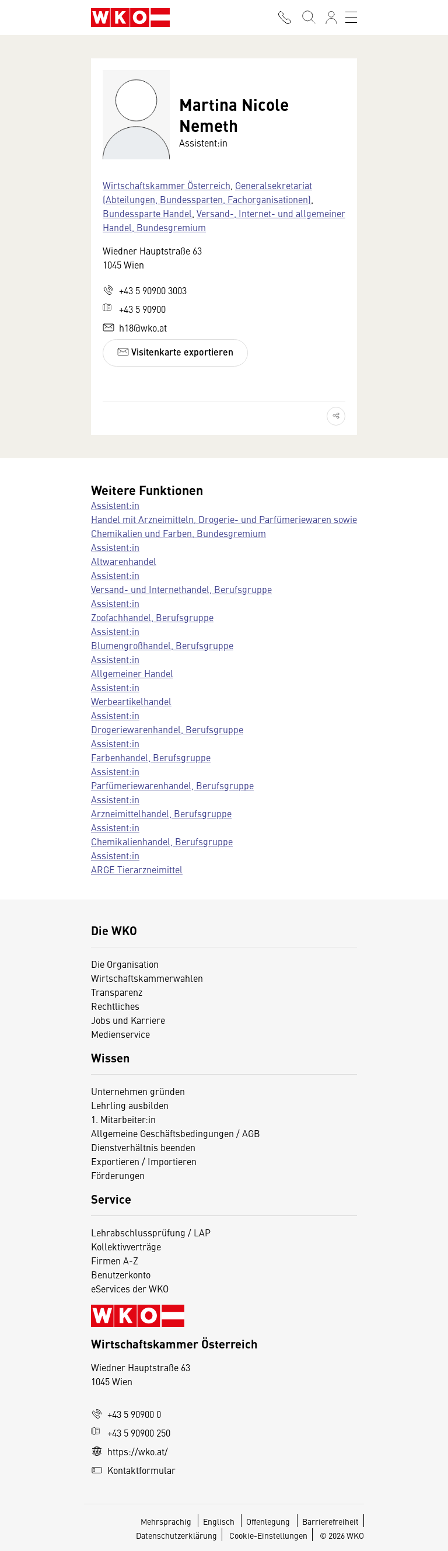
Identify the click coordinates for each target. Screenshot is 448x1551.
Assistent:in (115, 505)
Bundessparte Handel (147, 213)
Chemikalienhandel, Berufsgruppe (162, 841)
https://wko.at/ (129, 1451)
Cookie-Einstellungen (268, 1535)
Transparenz (116, 991)
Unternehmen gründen (138, 1091)
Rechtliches (115, 1005)
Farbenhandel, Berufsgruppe (151, 757)
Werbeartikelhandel (131, 701)
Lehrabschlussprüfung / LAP (151, 1232)
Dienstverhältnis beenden (143, 1147)
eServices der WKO (130, 1288)
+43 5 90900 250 (130, 1432)
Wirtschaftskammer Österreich (166, 185)
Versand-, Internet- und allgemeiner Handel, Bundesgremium (224, 220)
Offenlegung (268, 1521)
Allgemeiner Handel (132, 673)
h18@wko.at (135, 327)
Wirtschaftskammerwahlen (147, 977)
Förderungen (118, 1175)
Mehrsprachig (167, 1521)
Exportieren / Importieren (144, 1161)
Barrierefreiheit (330, 1521)
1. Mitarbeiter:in (123, 1119)
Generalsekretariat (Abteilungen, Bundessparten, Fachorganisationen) (207, 192)
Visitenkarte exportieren (175, 351)
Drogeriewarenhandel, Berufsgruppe (167, 729)
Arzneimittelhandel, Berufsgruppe (161, 813)
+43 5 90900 (134, 308)
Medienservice (120, 1033)
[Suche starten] (308, 17)
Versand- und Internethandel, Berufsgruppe (181, 589)
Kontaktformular (133, 1469)
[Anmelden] (331, 17)
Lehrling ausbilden (130, 1105)
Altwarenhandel (123, 561)
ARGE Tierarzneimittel (137, 869)
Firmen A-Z (114, 1260)
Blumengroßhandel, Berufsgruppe (162, 645)
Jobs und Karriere (128, 1019)
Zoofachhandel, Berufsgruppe (152, 617)
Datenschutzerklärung (176, 1535)
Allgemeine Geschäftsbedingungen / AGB (175, 1133)
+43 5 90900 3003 (145, 290)
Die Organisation (125, 963)
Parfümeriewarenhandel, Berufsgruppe (172, 785)
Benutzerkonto (120, 1274)
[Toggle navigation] (351, 17)
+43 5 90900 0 (126, 1413)
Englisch (219, 1521)
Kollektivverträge (126, 1246)
